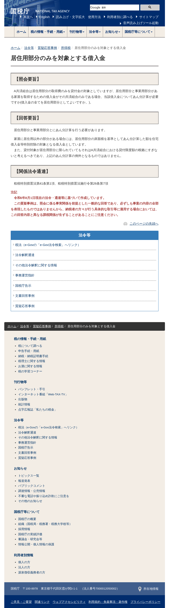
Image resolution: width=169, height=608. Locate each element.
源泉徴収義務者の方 (31, 572)
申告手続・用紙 (28, 351)
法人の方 (24, 567)
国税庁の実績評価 (30, 534)
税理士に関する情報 (31, 361)
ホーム (21, 31)
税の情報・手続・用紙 (30, 339)
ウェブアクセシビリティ (69, 601)
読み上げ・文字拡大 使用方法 (78, 17)
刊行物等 (20, 382)
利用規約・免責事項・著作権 (107, 601)
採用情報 (24, 529)
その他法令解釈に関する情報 (36, 265)
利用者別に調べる (120, 17)
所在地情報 (148, 588)
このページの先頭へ (144, 223)
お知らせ (20, 468)
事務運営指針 (24, 275)
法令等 (29, 48)
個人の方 (24, 562)
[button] (47, 31)
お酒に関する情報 (30, 366)
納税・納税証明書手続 (33, 356)
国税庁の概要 (27, 519)
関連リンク (42, 601)
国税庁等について (27, 512)
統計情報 (24, 404)
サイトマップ (149, 17)
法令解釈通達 (24, 255)
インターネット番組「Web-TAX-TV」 (43, 394)
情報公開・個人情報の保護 (36, 544)
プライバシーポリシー (145, 601)
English (44, 17)
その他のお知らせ (30, 501)
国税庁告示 (23, 285)
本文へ (28, 17)
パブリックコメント (31, 485)
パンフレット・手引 (31, 389)
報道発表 (24, 480)
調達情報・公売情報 (31, 491)
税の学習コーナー (30, 371)
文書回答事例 (24, 295)
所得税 (66, 48)
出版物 (22, 399)
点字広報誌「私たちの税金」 (37, 409)
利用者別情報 (23, 555)
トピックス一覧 (28, 475)
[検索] (114, 7)
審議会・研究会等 (30, 539)
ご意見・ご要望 (21, 601)
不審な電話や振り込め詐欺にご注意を (43, 496)
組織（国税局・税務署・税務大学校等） (45, 524)
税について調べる (30, 345)
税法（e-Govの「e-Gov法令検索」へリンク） (48, 245)
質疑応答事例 (47, 48)
